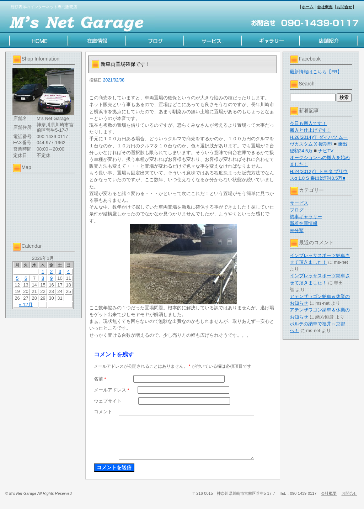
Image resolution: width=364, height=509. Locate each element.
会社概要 (325, 7)
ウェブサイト (108, 401)
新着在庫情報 (303, 223)
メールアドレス (111, 390)
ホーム (308, 7)
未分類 (297, 230)
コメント (103, 411)
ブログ (297, 209)
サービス (299, 203)
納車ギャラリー (306, 216)
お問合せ (344, 7)
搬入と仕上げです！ (310, 130)
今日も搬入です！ (308, 123)
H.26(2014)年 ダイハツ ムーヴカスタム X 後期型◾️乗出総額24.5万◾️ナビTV (319, 144)
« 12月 (25, 304)
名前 (100, 379)
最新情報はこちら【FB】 (316, 71)
